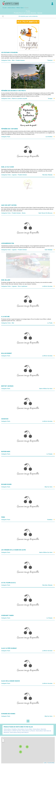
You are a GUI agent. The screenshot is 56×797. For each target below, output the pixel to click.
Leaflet (45, 762)
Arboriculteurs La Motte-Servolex (12, 731)
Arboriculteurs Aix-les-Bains (24, 729)
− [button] (3, 741)
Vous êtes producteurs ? (28, 22)
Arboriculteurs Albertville (39, 729)
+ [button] (3, 739)
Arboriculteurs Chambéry (10, 729)
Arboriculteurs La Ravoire (28, 731)
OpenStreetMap (51, 762)
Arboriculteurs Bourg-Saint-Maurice (19, 732)
